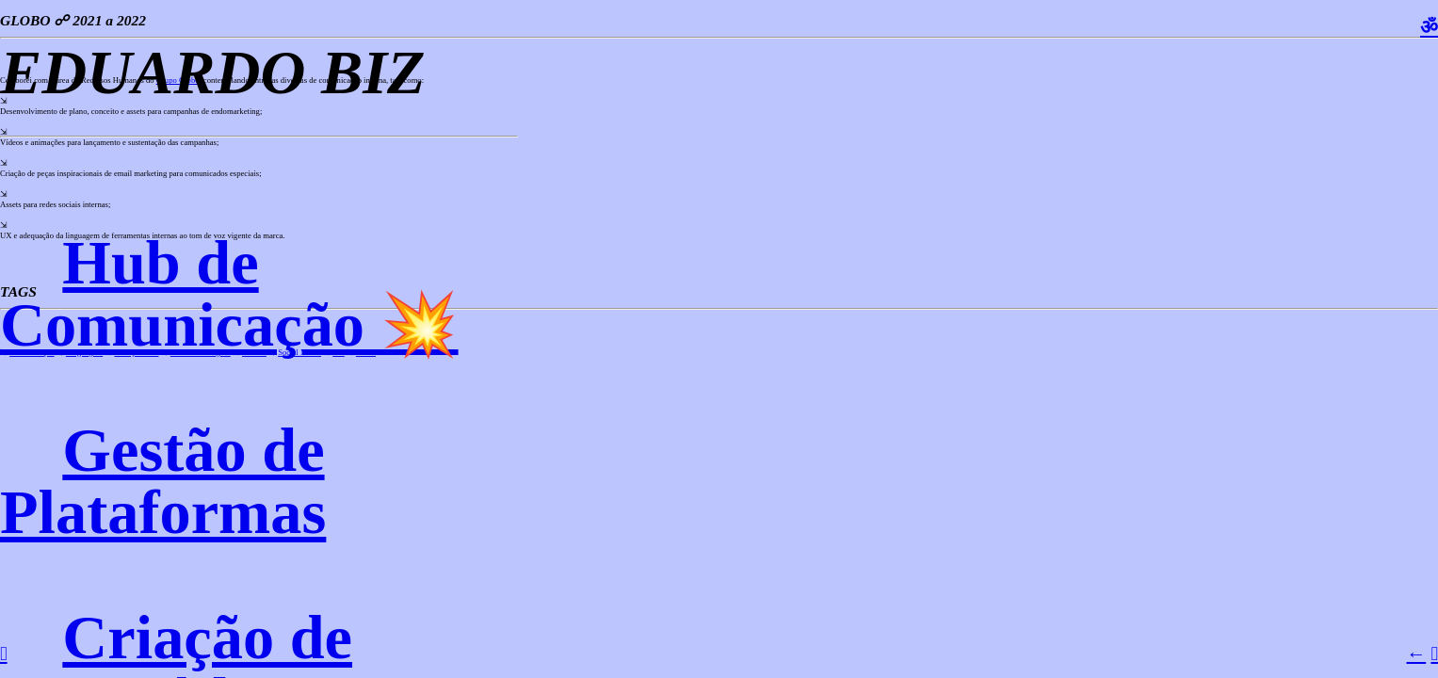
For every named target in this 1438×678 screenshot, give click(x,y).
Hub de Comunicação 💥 (229, 293)
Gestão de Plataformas (163, 480)
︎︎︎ (1434, 653)
